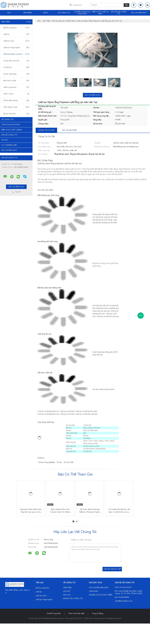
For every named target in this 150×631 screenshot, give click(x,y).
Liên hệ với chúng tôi (118, 13)
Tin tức (4, 140)
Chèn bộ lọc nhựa (16, 107)
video (45, 13)
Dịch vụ (66, 595)
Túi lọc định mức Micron (16, 61)
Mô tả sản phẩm (69, 130)
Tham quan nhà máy (10, 125)
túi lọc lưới (68, 462)
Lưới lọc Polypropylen (16, 47)
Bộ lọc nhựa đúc (16, 113)
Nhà (9, 13)
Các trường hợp (9, 145)
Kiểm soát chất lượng (100, 13)
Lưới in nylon (16, 94)
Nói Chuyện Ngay (139, 13)
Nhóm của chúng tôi (73, 598)
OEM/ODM (93, 591)
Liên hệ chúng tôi (9, 135)
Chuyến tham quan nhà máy (82, 13)
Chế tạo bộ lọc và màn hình (16, 54)
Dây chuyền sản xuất (98, 588)
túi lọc (59, 462)
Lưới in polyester (16, 87)
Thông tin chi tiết (46, 130)
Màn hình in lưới (16, 80)
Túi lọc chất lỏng (16, 74)
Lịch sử (66, 591)
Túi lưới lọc (16, 67)
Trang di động (97, 613)
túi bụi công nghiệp (46, 462)
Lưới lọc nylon (16, 41)
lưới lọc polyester (16, 27)
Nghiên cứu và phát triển (100, 595)
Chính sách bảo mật (76, 613)
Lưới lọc (16, 34)
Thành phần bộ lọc (16, 100)
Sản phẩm (27, 13)
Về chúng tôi (64, 13)
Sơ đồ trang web (54, 613)
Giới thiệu (67, 588)
